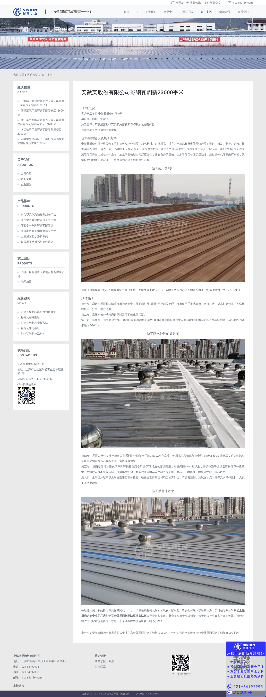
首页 (132, 11)
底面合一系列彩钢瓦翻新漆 (35, 225)
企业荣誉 (24, 184)
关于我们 (150, 11)
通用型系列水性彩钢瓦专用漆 (36, 220)
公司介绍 (24, 173)
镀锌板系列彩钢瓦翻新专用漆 (36, 231)
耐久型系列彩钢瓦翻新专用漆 (36, 214)
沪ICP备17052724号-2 (148, 693)
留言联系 (100, 666)
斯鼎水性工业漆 (104, 661)
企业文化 (24, 179)
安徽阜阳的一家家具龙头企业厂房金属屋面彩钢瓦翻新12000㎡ (130, 632)
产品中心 (169, 11)
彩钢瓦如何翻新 (28, 328)
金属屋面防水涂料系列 (32, 236)
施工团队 (187, 11)
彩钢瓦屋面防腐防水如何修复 (36, 312)
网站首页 (32, 74)
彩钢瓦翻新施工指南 (31, 333)
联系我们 (243, 11)
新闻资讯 (224, 11)
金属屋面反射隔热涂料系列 (35, 241)
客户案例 (206, 11)
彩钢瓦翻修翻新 (28, 317)
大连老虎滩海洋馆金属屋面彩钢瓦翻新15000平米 (209, 632)
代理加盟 (24, 281)
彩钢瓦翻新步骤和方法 (32, 322)
